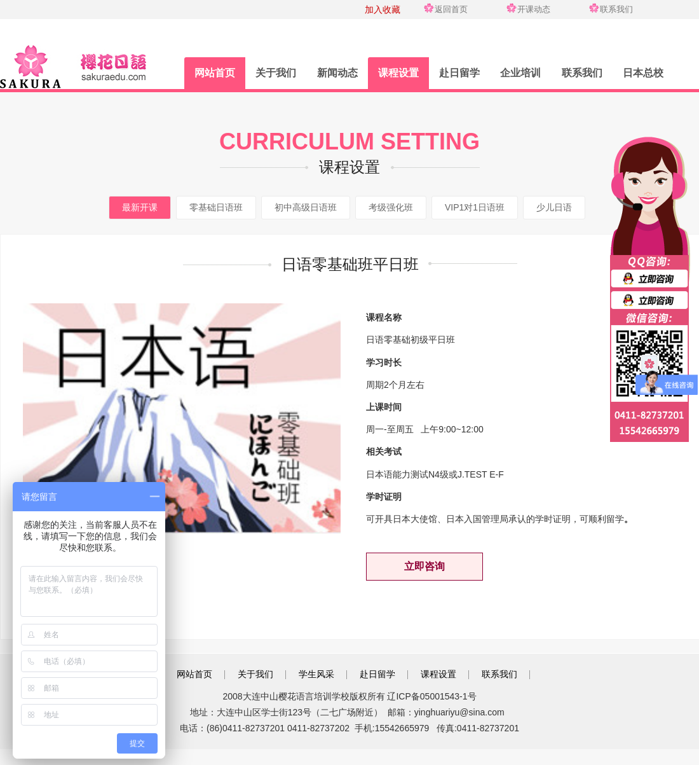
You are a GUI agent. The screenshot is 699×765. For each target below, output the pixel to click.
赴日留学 (459, 72)
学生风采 (316, 674)
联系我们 (616, 9)
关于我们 (275, 72)
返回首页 (451, 9)
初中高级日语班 (306, 207)
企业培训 (520, 72)
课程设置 (398, 72)
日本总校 (643, 72)
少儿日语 (554, 207)
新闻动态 (337, 72)
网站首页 (214, 72)
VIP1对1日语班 (475, 207)
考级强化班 (391, 207)
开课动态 (533, 9)
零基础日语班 (216, 207)
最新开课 (140, 207)
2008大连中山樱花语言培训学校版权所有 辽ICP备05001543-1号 (349, 696)
